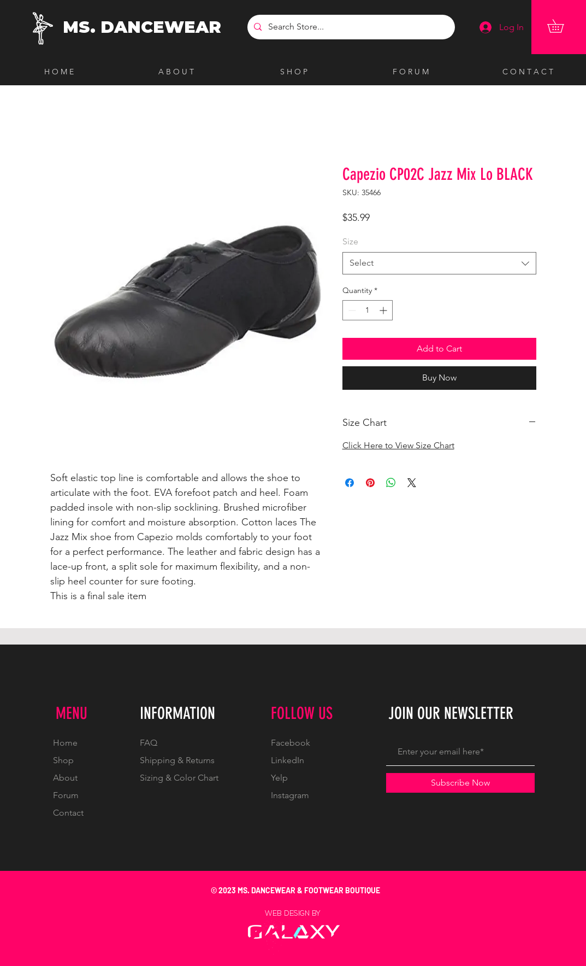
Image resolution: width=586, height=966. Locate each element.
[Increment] (384, 310)
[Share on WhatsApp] (391, 482)
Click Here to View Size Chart (398, 445)
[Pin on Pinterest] (370, 482)
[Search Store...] (350, 27)
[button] (562, 26)
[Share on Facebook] (349, 482)
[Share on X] (411, 482)
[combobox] (439, 263)
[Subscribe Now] (460, 783)
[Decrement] (351, 310)
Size (350, 241)
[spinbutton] (367, 310)
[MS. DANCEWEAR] (144, 27)
